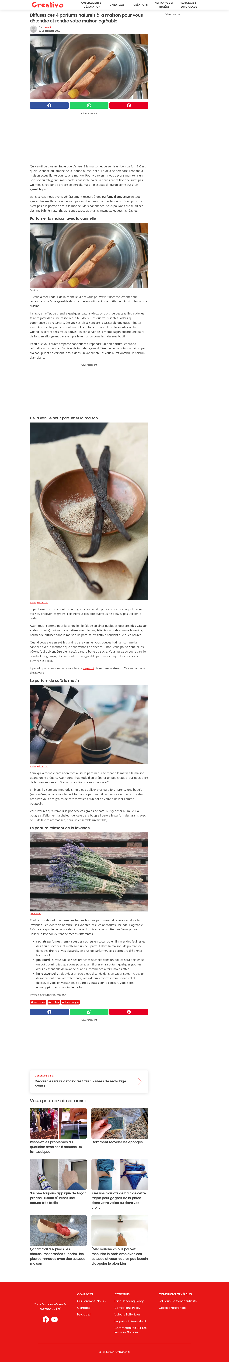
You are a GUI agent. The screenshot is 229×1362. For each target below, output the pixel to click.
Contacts (83, 1308)
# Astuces (38, 1002)
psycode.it (84, 1314)
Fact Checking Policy (129, 1301)
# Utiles (53, 1002)
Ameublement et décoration (92, 5)
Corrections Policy (127, 1308)
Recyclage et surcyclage (189, 5)
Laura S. (47, 27)
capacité (88, 668)
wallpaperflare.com (39, 602)
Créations (140, 5)
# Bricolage (70, 1002)
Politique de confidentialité (178, 1301)
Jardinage (117, 5)
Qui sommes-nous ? (91, 1301)
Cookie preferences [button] (172, 1308)
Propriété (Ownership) (130, 1321)
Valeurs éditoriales (127, 1314)
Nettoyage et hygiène (164, 5)
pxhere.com (35, 913)
